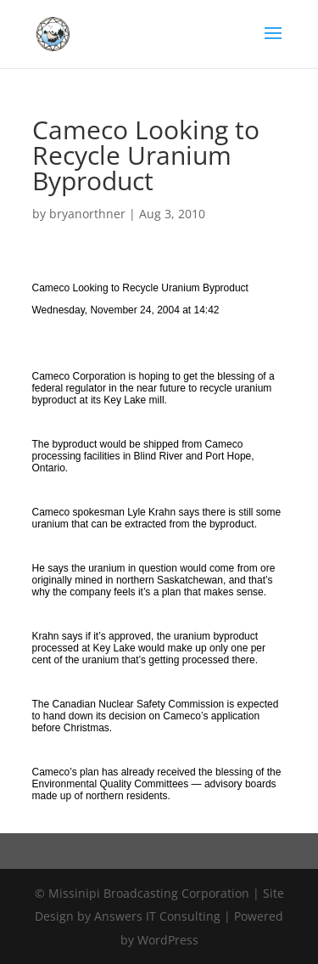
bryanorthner (87, 214)
